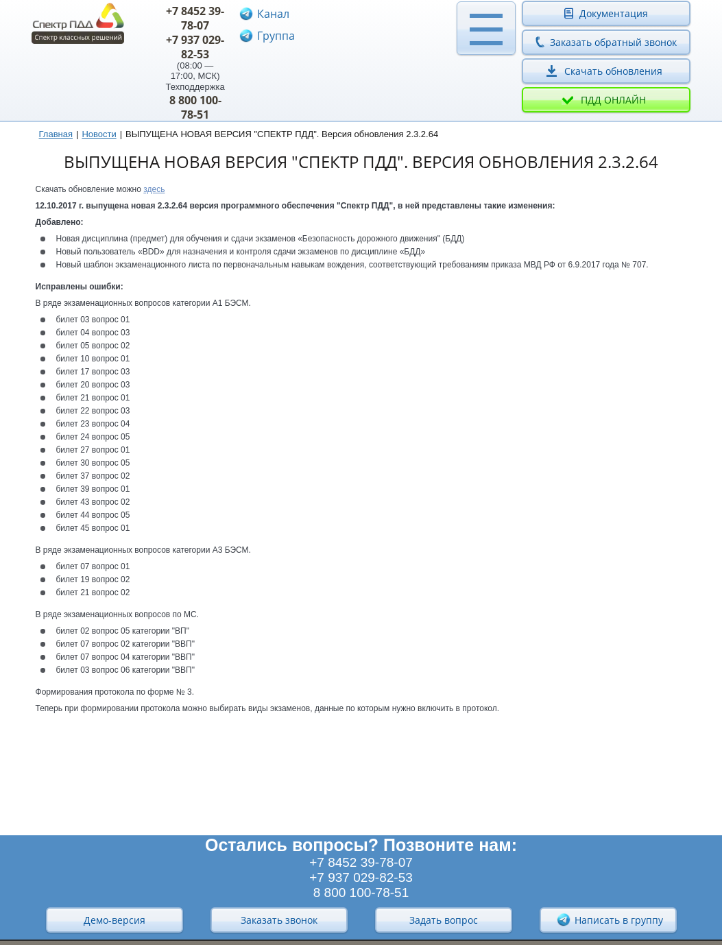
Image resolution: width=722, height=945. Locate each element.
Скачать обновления (613, 70)
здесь (154, 189)
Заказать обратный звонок (613, 42)
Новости (99, 134)
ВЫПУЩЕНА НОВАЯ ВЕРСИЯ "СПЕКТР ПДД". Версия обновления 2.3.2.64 (281, 134)
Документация (613, 13)
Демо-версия (114, 919)
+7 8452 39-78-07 (195, 18)
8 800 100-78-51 (195, 107)
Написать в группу (609, 919)
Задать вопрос (443, 919)
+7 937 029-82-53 (195, 47)
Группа (276, 35)
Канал (273, 13)
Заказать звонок (279, 919)
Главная (56, 134)
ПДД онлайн (613, 99)
